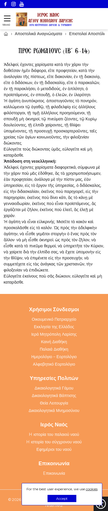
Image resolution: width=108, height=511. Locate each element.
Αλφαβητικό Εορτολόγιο (54, 364)
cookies (92, 489)
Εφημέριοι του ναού (54, 449)
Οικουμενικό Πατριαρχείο (54, 319)
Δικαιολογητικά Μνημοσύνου (54, 410)
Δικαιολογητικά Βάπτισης (54, 395)
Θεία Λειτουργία (54, 403)
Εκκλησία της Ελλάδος (54, 326)
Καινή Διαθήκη (54, 341)
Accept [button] (62, 498)
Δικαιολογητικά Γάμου (54, 388)
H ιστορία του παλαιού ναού (54, 434)
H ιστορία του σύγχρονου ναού (54, 441)
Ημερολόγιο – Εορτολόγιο (54, 356)
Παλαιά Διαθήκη (54, 349)
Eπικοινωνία (54, 473)
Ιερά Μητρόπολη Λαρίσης (54, 334)
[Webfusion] (44, 19)
